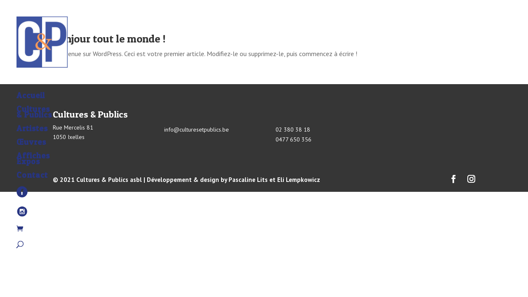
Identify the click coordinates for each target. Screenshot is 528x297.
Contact (32, 157)
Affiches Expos (33, 140)
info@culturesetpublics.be (196, 129)
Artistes (32, 110)
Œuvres (31, 124)
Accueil (30, 77)
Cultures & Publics (34, 94)
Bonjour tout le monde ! (109, 38)
